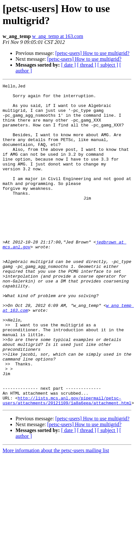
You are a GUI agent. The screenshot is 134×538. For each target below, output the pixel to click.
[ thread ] (86, 65)
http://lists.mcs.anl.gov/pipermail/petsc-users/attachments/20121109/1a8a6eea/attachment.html (67, 464)
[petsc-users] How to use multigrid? (92, 53)
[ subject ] (107, 65)
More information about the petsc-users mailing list (56, 515)
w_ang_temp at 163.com (57, 36)
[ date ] (68, 65)
